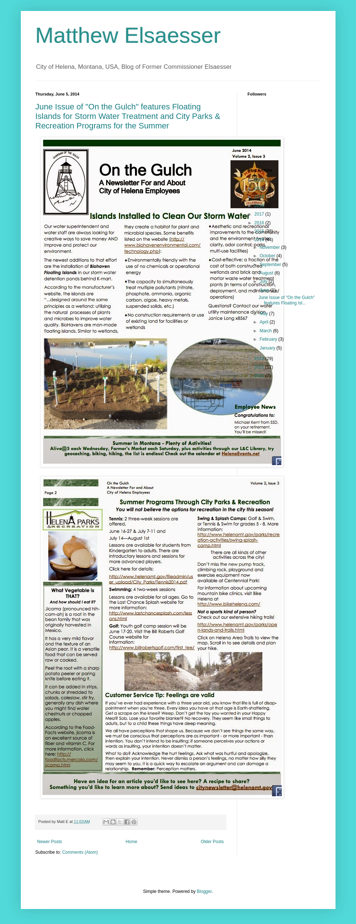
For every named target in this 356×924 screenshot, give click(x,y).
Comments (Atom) (80, 852)
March (266, 330)
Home (131, 841)
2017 (259, 214)
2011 (259, 375)
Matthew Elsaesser (128, 35)
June (264, 290)
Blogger (204, 891)
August (266, 273)
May (264, 313)
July (264, 281)
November (270, 247)
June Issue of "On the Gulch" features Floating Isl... (286, 300)
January (267, 348)
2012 (259, 367)
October (267, 255)
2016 (259, 222)
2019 (259, 196)
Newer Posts (49, 841)
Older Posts (212, 841)
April (264, 322)
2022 (259, 180)
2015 (259, 231)
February (268, 339)
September (270, 264)
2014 (259, 239)
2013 (259, 358)
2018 (259, 205)
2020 (259, 188)
